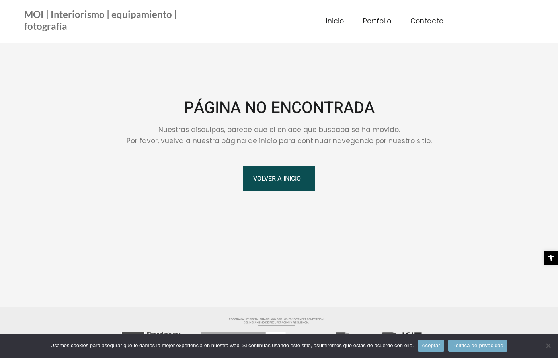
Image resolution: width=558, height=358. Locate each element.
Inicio (335, 21)
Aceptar (431, 345)
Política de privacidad (477, 345)
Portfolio (377, 21)
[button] (551, 258)
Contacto (426, 21)
